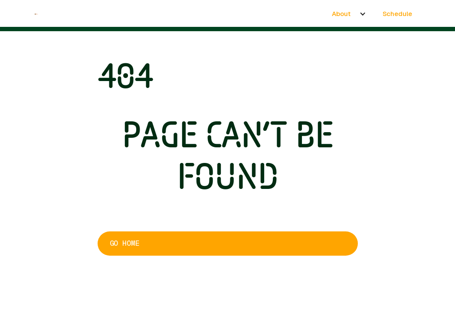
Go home (124, 243)
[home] (36, 13)
